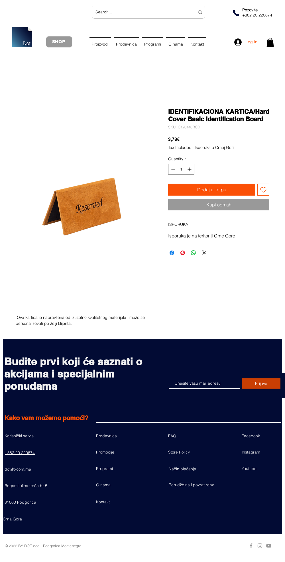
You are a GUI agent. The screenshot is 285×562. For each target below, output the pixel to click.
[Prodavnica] (116, 436)
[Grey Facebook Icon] (251, 546)
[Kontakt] (116, 502)
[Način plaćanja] (189, 469)
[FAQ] (188, 436)
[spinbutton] (181, 169)
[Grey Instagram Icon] (260, 546)
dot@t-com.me (18, 469)
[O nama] (116, 485)
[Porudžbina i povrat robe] (192, 485)
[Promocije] (116, 452)
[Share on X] (204, 252)
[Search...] (140, 12)
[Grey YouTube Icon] (269, 546)
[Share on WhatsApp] (193, 252)
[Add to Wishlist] (263, 190)
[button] (270, 42)
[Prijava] (261, 383)
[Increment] (190, 169)
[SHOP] (59, 42)
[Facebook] (262, 436)
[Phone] (236, 13)
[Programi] (116, 468)
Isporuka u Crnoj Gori (214, 147)
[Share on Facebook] (171, 252)
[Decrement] (172, 169)
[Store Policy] (188, 452)
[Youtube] (262, 468)
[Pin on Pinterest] (182, 252)
